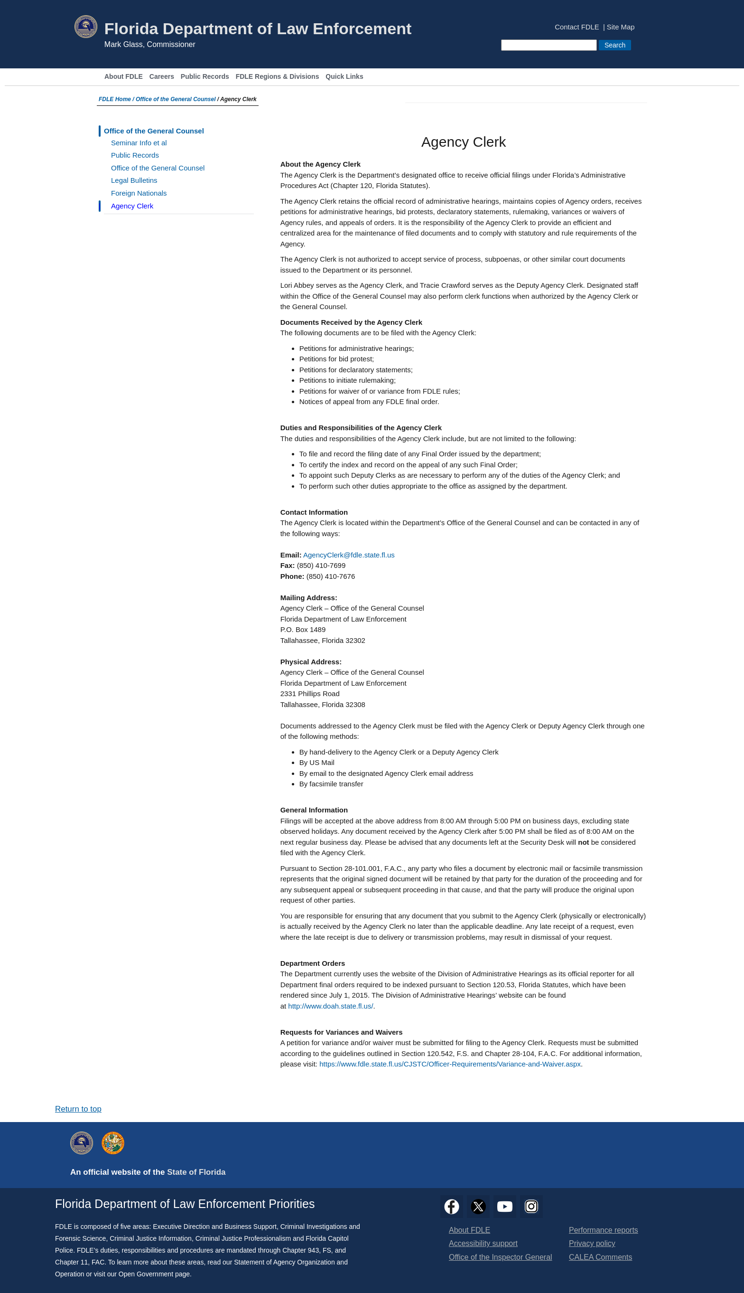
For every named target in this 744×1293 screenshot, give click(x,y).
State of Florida (196, 1172)
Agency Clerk (132, 206)
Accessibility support (483, 1243)
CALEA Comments (600, 1257)
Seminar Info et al (139, 143)
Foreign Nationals (139, 193)
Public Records (205, 76)
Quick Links (344, 76)
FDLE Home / (117, 99)
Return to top (78, 1109)
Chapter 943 (300, 1250)
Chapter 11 (71, 1262)
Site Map (621, 27)
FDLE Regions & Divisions (277, 76)
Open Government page (154, 1274)
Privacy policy (592, 1243)
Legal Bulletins (134, 180)
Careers (161, 76)
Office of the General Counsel (175, 99)
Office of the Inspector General (500, 1257)
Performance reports (603, 1230)
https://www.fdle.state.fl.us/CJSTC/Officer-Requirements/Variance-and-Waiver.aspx (450, 1064)
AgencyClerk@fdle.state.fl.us (349, 555)
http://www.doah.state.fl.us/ (330, 1006)
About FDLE (123, 76)
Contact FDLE (577, 27)
